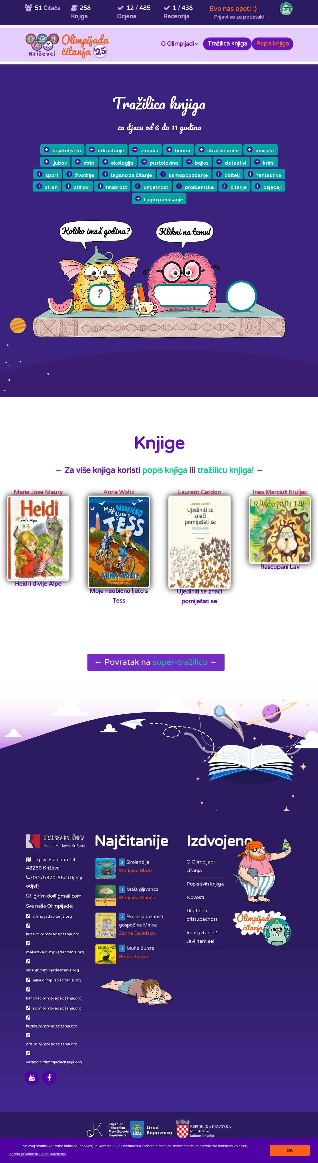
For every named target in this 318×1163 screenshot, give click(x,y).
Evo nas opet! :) (233, 9)
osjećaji (281, 177)
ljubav (66, 170)
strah (60, 195)
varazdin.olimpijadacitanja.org (54, 1062)
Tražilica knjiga (227, 43)
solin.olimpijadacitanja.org (57, 1008)
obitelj (239, 168)
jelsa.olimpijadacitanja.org (57, 980)
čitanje (247, 180)
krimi (275, 153)
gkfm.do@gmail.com (57, 896)
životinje (92, 180)
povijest (270, 141)
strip (96, 168)
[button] (37, 1154)
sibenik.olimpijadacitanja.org (52, 970)
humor (189, 148)
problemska (208, 184)
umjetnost (164, 187)
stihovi (91, 193)
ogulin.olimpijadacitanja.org (51, 1044)
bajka (208, 159)
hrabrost (125, 190)
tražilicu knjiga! (225, 470)
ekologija (129, 165)
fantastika (276, 166)
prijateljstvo (72, 158)
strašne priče (229, 145)
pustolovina (170, 162)
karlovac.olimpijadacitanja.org (54, 998)
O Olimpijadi (179, 44)
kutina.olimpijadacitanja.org (51, 1026)
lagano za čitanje (139, 177)
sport (60, 183)
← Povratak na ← (158, 662)
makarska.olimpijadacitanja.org (55, 952)
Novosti (195, 897)
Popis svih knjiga (205, 884)
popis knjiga (164, 470)
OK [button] (290, 1150)
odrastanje (116, 154)
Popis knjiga (272, 43)
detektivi (242, 156)
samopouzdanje (196, 172)
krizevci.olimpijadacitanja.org (53, 934)
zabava (155, 151)
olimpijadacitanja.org (52, 916)
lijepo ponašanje (173, 198)
